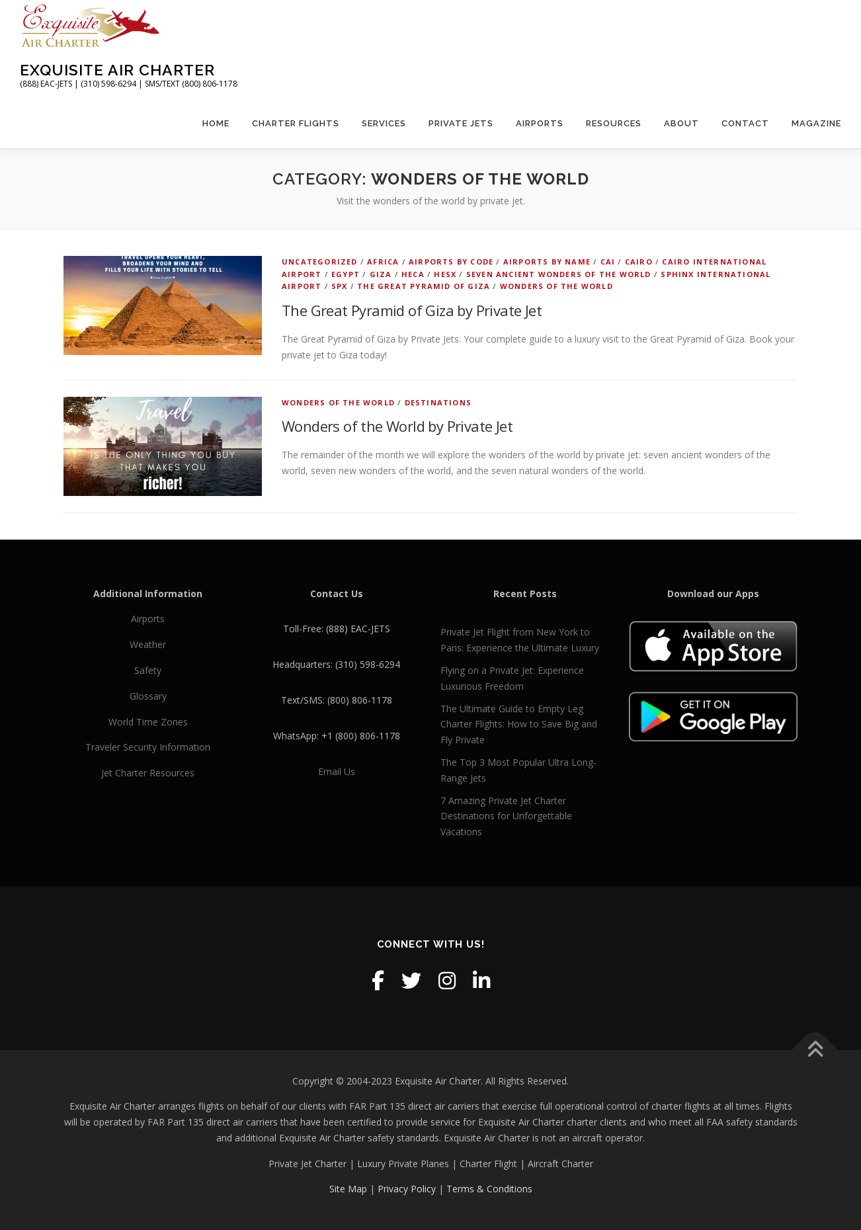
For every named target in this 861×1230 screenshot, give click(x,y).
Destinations (438, 402)
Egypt (345, 274)
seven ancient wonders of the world (558, 274)
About (681, 123)
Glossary (148, 696)
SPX (339, 286)
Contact (745, 123)
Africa (383, 261)
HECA (413, 274)
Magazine (816, 123)
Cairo (639, 261)
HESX (445, 274)
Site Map (348, 1188)
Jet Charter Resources (147, 772)
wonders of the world (556, 286)
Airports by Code (451, 261)
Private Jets (461, 123)
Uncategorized (320, 261)
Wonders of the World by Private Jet (397, 426)
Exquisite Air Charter (117, 70)
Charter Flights (295, 123)
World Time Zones (148, 722)
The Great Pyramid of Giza (423, 286)
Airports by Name (547, 261)
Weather (148, 644)
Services (384, 123)
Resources (613, 123)
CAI (608, 261)
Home (215, 123)
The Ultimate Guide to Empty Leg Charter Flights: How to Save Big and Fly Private (518, 724)
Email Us (336, 771)
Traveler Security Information (147, 747)
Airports (539, 123)
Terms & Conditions (489, 1188)
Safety (147, 670)
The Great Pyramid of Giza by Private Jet (412, 310)
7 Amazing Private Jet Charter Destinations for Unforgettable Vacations (506, 816)
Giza (381, 274)
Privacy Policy (407, 1188)
